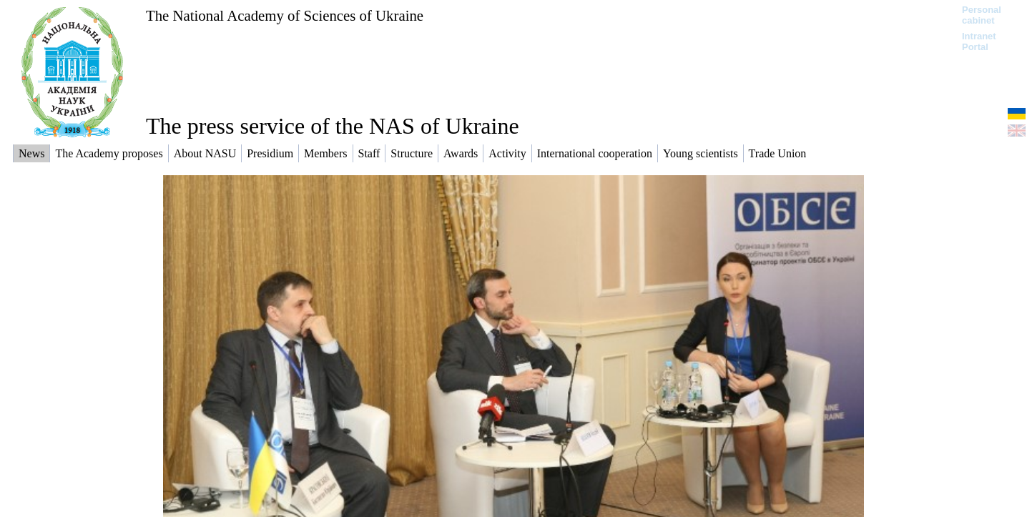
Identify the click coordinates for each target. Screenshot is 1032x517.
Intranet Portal (979, 41)
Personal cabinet (981, 15)
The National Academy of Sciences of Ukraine (284, 15)
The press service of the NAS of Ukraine (332, 126)
